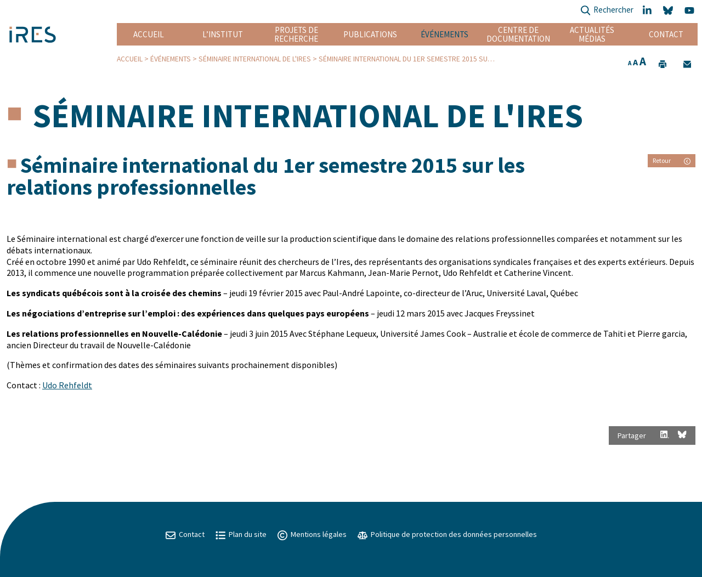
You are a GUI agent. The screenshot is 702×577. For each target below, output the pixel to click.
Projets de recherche (296, 34)
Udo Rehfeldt (67, 385)
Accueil (148, 34)
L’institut (222, 34)
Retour (671, 160)
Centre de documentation (518, 34)
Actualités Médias (592, 34)
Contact (666, 34)
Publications (370, 34)
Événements (444, 34)
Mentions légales (312, 534)
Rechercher (606, 10)
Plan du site (241, 534)
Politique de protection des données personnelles (447, 534)
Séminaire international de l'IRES (255, 59)
